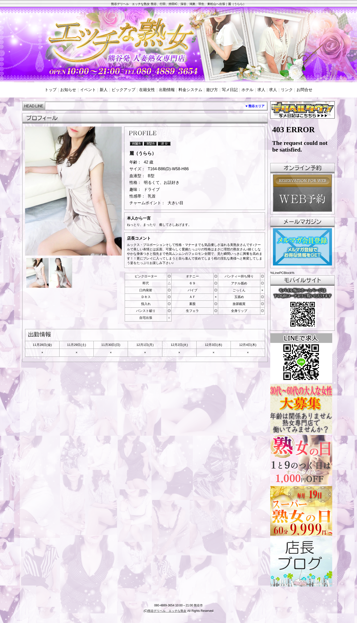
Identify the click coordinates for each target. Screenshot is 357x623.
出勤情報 (167, 90)
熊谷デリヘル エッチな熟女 (167, 611)
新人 (104, 90)
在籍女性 (147, 90)
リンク (287, 90)
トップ (51, 90)
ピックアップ (123, 90)
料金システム (190, 90)
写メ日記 (230, 90)
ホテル (247, 90)
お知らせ (68, 90)
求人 (261, 90)
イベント (88, 90)
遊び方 (212, 90)
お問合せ (304, 90)
